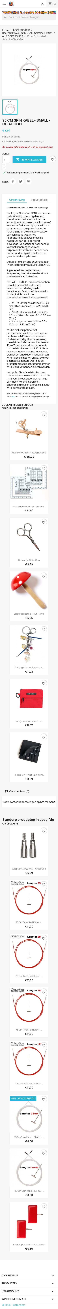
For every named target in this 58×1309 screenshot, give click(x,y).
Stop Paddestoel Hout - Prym (29, 613)
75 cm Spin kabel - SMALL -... (29, 1137)
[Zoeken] (29, 17)
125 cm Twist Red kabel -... (29, 1083)
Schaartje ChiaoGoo (29, 560)
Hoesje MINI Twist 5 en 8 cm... (29, 774)
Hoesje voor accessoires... (29, 721)
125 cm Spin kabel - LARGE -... (29, 1190)
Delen (13, 181)
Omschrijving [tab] (17, 199)
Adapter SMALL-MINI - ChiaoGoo (29, 868)
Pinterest (29, 181)
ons (13, 396)
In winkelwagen (29, 160)
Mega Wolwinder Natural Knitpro (29, 452)
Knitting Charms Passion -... (29, 667)
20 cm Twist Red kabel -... (29, 976)
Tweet (21, 181)
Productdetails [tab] (38, 199)
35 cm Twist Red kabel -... (29, 922)
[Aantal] (6, 159)
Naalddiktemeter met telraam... (29, 506)
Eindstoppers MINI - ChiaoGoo (29, 1244)
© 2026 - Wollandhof (13, 1305)
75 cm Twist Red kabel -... (29, 1029)
